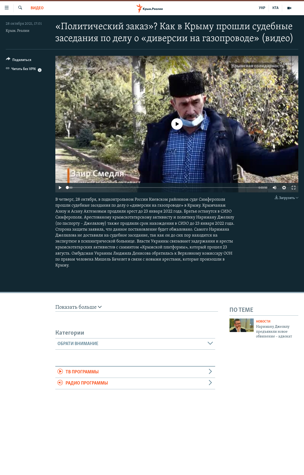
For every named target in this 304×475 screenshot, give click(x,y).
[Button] (18, 61)
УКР (262, 8)
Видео (37, 8)
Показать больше (78, 307)
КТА (275, 8)
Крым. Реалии (17, 31)
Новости (263, 321)
